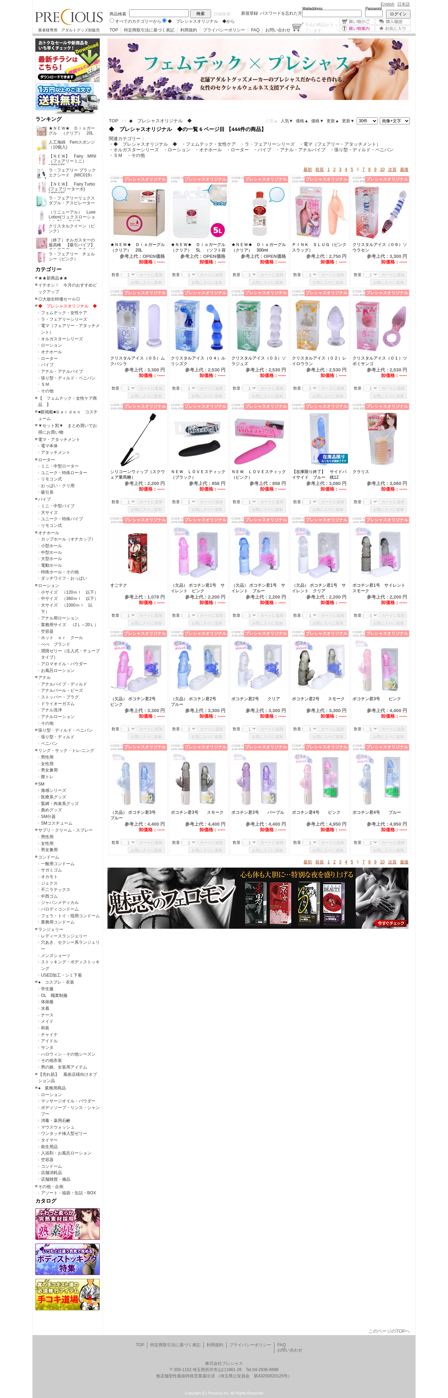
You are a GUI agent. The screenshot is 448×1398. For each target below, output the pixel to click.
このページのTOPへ (389, 1331)
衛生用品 (49, 1146)
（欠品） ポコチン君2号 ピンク (137, 701)
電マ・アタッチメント (59, 439)
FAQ (255, 30)
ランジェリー (50, 929)
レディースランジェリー (64, 936)
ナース (47, 1015)
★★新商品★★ (53, 278)
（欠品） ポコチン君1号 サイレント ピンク (198, 588)
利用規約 (188, 30)
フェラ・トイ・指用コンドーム (70, 915)
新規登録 (249, 13)
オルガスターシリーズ (62, 338)
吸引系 (47, 492)
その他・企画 (50, 1186)
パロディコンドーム (60, 909)
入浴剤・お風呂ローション (66, 1153)
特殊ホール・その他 (60, 572)
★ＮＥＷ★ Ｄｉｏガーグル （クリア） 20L (138, 247)
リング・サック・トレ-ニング (66, 750)
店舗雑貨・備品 (55, 1179)
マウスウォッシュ (58, 1127)
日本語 (403, 4)
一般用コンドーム (58, 863)
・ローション (176, 149)
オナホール (51, 351)
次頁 (392, 169)
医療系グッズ (53, 797)
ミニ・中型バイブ (58, 506)
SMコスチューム (56, 823)
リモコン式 (51, 479)
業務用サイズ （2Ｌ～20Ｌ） (69, 624)
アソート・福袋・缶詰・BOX (68, 1192)
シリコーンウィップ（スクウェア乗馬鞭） (137, 474)
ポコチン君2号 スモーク (320, 698)
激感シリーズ (53, 790)
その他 (47, 391)
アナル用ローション (60, 618)
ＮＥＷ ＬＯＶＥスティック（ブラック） (198, 474)
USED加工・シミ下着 (61, 975)
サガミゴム (51, 870)
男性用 (47, 757)
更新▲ (333, 120)
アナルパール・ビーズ (62, 690)
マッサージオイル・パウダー (68, 1101)
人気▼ (287, 120)
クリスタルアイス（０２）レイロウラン (319, 361)
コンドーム (48, 857)
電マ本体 (49, 445)
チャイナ (49, 1034)
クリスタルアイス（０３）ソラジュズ (258, 361)
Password (373, 8)
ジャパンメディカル (60, 902)
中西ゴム (49, 896)
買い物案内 (356, 28)
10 (382, 169)
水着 (45, 1008)
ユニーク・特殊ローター (64, 472)
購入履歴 (393, 21)
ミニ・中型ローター (60, 466)
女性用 (47, 763)
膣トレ (47, 776)
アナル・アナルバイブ (62, 371)
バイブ (47, 364)
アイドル (49, 1040)
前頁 (319, 169)
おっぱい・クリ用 (58, 485)
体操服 (47, 1001)
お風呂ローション (58, 670)
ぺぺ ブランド (55, 644)
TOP (114, 30)
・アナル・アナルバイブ (300, 149)
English (387, 4)
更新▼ (348, 120)
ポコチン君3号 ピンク (380, 698)
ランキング (48, 119)
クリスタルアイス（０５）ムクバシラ (137, 361)
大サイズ (49, 512)
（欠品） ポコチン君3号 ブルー (137, 815)
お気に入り (393, 28)
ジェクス (49, 883)
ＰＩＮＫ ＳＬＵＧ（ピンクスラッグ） (319, 247)
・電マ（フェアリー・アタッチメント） (340, 144)
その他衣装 (51, 1060)
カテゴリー (48, 269)
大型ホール (51, 558)
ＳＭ (45, 384)
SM (41, 784)
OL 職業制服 (56, 995)
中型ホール (51, 552)
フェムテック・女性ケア (64, 312)
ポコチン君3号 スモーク (199, 812)
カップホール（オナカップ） (68, 539)
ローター (49, 358)
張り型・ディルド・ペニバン (68, 378)
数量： (117, 275)
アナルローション (58, 716)
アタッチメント (55, 452)
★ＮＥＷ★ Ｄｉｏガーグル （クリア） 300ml (259, 247)
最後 (404, 169)
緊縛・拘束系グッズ (60, 803)
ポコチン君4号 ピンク (316, 812)
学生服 (47, 988)
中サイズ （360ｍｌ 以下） (69, 598)
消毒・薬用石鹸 (55, 1120)
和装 (45, 1028)
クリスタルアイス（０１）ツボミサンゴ (379, 361)
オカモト (49, 876)
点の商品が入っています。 (321, 27)
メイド (47, 1021)
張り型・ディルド (58, 736)
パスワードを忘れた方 (281, 13)
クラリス (360, 471)
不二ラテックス (55, 889)
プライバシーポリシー (224, 30)
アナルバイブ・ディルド (64, 684)
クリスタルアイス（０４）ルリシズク (198, 361)
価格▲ (302, 120)
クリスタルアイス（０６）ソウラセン (379, 247)
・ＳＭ (115, 155)
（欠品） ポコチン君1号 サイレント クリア (319, 588)
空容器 (47, 631)
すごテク (122, 585)
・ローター (237, 149)
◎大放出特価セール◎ (59, 299)
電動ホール (51, 565)
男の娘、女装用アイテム (64, 1067)
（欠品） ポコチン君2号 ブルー (198, 701)
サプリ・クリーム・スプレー (65, 830)
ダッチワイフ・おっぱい (64, 578)
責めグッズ (51, 809)
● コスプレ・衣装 (56, 982)
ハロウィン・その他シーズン (68, 1054)
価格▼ (317, 120)
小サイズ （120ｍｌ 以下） (69, 592)
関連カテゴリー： (127, 138)
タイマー (49, 1140)
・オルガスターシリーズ (134, 149)
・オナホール (208, 149)
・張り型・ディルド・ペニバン (361, 149)
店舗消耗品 (51, 1172)
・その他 (136, 155)
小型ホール (51, 545)
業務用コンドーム (58, 922)
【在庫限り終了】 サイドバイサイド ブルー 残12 (319, 474)
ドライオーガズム (58, 703)
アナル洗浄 (51, 710)
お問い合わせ (277, 30)
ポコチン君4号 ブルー (376, 812)
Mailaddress (312, 8)
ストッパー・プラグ (60, 697)
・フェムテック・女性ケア (208, 144)
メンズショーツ (55, 955)
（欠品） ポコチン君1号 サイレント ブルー (258, 588)
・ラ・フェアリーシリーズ (267, 144)
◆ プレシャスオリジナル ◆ (67, 306)
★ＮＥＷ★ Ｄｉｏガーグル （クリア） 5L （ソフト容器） (199, 247)
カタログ (45, 1201)
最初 (307, 169)
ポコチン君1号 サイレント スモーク (380, 588)
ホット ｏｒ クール (64, 637)
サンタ (47, 1047)
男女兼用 (49, 770)
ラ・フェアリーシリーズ (64, 319)
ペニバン (49, 743)
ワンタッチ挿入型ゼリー (64, 1133)
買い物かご (356, 21)
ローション (51, 345)
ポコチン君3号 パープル (259, 812)
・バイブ (262, 149)
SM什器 (48, 816)
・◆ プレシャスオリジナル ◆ (143, 144)
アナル (44, 677)
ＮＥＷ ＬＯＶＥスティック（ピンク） (258, 474)
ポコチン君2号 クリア (257, 698)
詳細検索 (222, 14)
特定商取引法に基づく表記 (149, 30)
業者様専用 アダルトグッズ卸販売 (69, 30)
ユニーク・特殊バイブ (62, 518)
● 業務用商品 (52, 1088)
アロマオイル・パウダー (64, 663)
